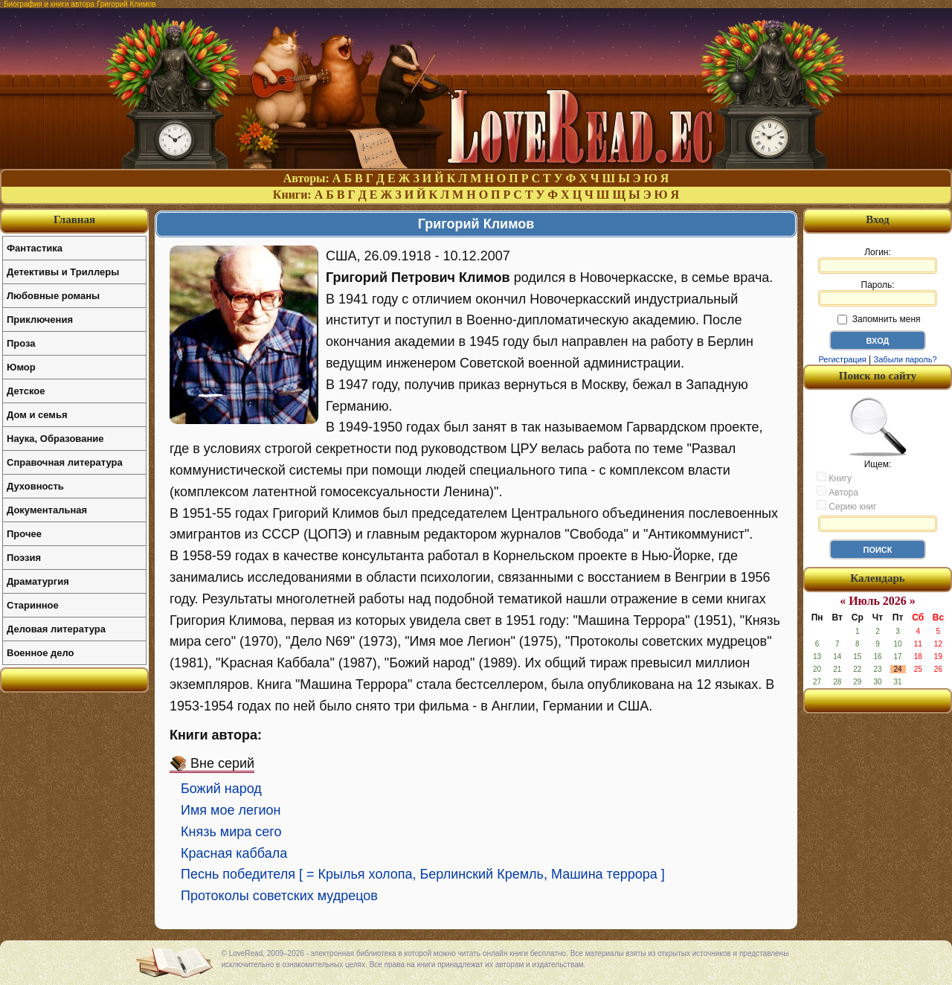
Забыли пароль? (905, 359)
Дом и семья (37, 414)
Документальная (47, 510)
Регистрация (842, 359)
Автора (837, 492)
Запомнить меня (878, 319)
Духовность (35, 486)
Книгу (834, 478)
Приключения (40, 319)
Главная (74, 219)
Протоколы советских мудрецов (279, 895)
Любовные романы (53, 295)
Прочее (24, 533)
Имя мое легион (231, 810)
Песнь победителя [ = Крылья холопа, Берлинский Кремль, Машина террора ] (423, 874)
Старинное (33, 605)
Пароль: (877, 293)
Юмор (21, 367)
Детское (26, 391)
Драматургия (38, 581)
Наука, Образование (55, 438)
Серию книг (846, 506)
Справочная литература (65, 462)
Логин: (877, 260)
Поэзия (24, 557)
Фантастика (34, 248)
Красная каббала (234, 853)
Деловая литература (56, 629)
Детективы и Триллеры (63, 271)
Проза (21, 343)
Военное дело (40, 652)
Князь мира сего (231, 831)
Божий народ (221, 788)
